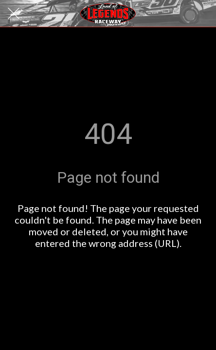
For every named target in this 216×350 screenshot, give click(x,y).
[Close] (13, 13)
